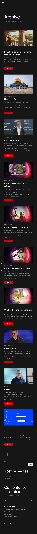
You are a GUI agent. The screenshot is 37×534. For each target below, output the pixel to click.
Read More (9, 68)
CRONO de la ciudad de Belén (17, 269)
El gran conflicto (11, 99)
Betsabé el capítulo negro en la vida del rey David (15, 475)
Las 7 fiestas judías (12, 140)
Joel (6, 431)
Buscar (5, 461)
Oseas (7, 390)
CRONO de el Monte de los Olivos (11, 480)
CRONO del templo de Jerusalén (18, 310)
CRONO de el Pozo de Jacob (16, 227)
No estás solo (10, 348)
